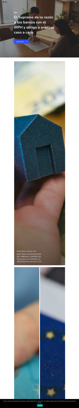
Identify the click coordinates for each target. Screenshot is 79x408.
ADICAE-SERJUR (21, 251)
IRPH (34, 251)
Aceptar (40, 405)
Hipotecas (30, 251)
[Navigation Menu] (76, 2)
